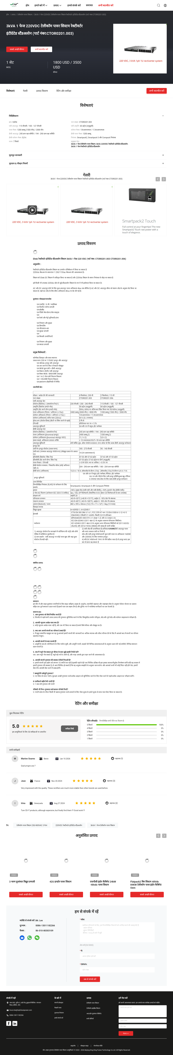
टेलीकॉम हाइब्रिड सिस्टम (93, 1008)
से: (82, 951)
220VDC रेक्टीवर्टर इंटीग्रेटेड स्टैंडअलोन (69, 825)
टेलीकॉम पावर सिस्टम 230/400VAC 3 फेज (32, 825)
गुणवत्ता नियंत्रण (59, 1013)
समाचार (89, 5)
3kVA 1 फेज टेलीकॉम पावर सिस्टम (103, 825)
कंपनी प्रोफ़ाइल (58, 1003)
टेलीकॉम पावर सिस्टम (25, 14)
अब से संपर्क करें (90, 979)
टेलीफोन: (84, 964)
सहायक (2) (114, 803)
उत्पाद (13, 14)
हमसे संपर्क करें (58, 1018)
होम (7, 14)
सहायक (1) (119, 759)
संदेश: (83, 919)
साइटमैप (73, 1046)
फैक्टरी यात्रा (57, 1008)
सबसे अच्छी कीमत (17, 49)
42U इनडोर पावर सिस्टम (60, 881)
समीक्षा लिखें (69, 729)
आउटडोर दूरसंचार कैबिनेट (93, 1014)
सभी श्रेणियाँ (90, 1019)
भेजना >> (126, 1033)
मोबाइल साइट (84, 1046)
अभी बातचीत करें (41, 49)
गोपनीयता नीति (98, 1046)
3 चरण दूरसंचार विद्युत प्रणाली (22, 881)
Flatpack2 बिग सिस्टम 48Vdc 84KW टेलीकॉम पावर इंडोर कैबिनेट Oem (146, 884)
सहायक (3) (111, 781)
